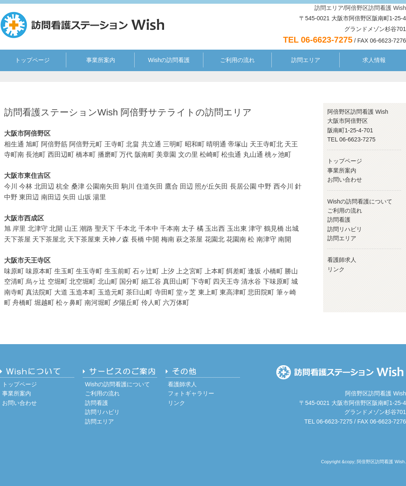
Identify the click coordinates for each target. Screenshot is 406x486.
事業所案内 (100, 60)
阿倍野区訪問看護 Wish (375, 8)
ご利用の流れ (237, 60)
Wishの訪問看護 (169, 60)
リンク (336, 269)
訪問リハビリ (344, 229)
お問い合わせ (344, 179)
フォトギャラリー (191, 393)
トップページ (32, 60)
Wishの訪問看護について (359, 201)
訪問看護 (338, 219)
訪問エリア (328, 8)
